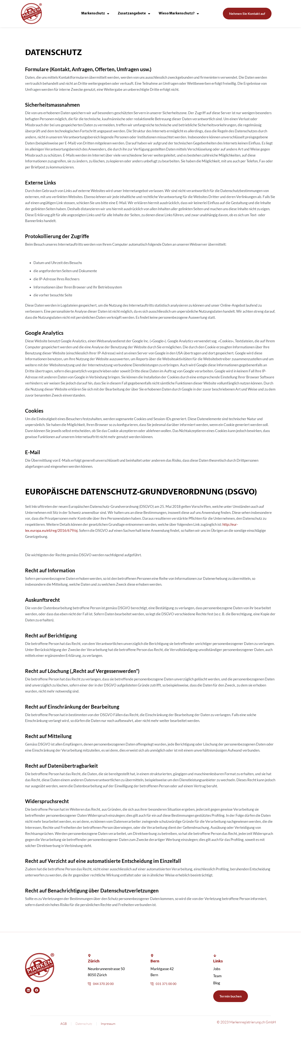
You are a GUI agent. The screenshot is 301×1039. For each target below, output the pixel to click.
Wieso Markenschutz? (179, 14)
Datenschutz (83, 1024)
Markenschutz (95, 14)
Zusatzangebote (134, 14)
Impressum (108, 1024)
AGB (63, 1024)
